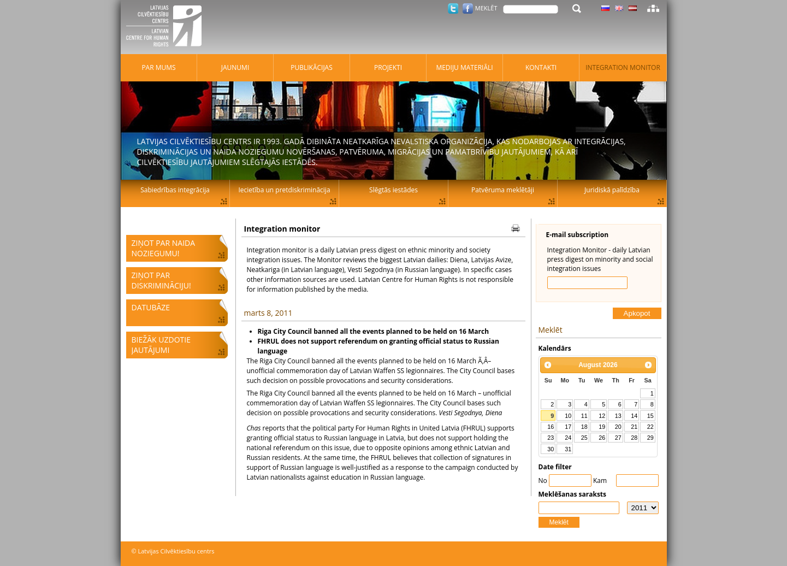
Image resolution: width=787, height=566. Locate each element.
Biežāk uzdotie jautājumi (161, 344)
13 (618, 415)
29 (650, 437)
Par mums (158, 67)
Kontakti (541, 67)
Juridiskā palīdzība (612, 189)
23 (550, 437)
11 (584, 415)
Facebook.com (468, 8)
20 (618, 426)
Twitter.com (453, 8)
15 (650, 415)
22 (650, 426)
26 (602, 437)
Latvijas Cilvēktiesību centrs (167, 27)
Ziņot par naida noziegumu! (164, 248)
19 (602, 426)
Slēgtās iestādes (393, 189)
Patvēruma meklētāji (502, 189)
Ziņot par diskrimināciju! (161, 280)
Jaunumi (235, 67)
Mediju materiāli (464, 67)
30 (550, 449)
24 (568, 437)
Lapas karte (653, 8)
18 (584, 426)
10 (568, 415)
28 (634, 437)
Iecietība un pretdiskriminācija (284, 189)
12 (602, 415)
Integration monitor (622, 67)
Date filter (555, 466)
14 (634, 415)
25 (584, 437)
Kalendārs (555, 348)
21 (634, 426)
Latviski (633, 8)
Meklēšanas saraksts (573, 494)
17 (568, 426)
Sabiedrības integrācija (174, 189)
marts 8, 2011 (268, 313)
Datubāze (151, 307)
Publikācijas (312, 67)
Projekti (388, 67)
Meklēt (559, 522)
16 (550, 426)
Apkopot (637, 313)
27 (618, 437)
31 (568, 449)
